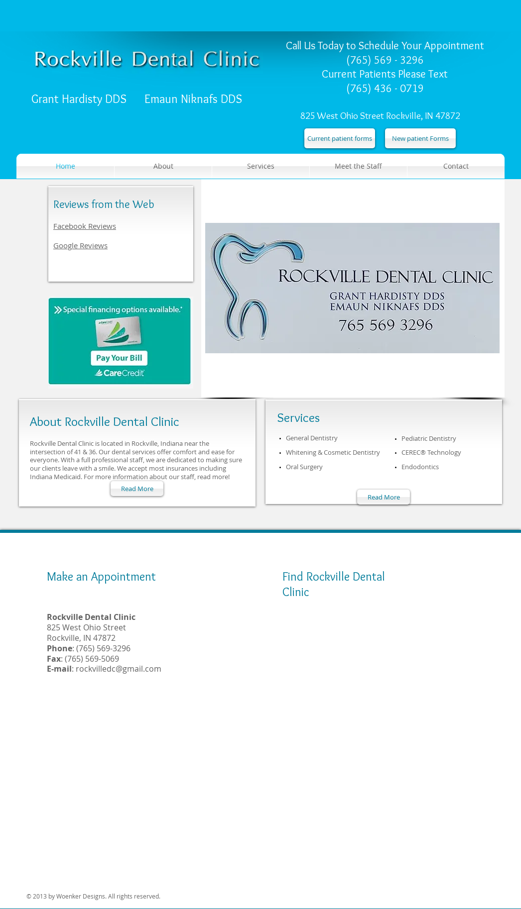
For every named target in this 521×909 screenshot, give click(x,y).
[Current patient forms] (339, 138)
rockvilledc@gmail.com (118, 668)
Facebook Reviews (84, 226)
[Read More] (137, 488)
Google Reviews (80, 245)
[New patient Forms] (420, 138)
